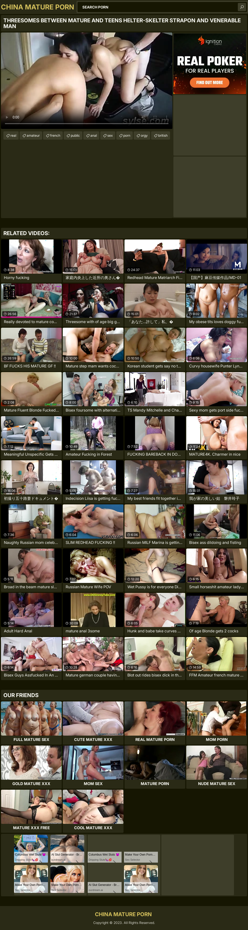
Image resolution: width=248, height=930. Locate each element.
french (55, 135)
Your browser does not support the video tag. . (86, 80)
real (13, 135)
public (75, 135)
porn (126, 135)
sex (110, 135)
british (163, 135)
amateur (33, 135)
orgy (144, 135)
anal (93, 135)
